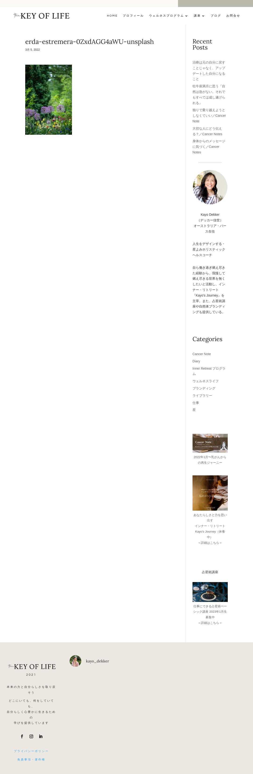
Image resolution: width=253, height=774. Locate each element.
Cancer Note (201, 354)
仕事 (195, 403)
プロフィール (133, 15)
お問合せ (233, 15)
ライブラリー (202, 395)
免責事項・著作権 (31, 759)
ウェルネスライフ (205, 381)
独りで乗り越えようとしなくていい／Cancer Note (209, 115)
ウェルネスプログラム (166, 15)
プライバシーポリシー (31, 751)
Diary (196, 361)
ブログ (216, 15)
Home (112, 15)
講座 (197, 15)
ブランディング (203, 388)
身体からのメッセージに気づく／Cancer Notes (208, 146)
